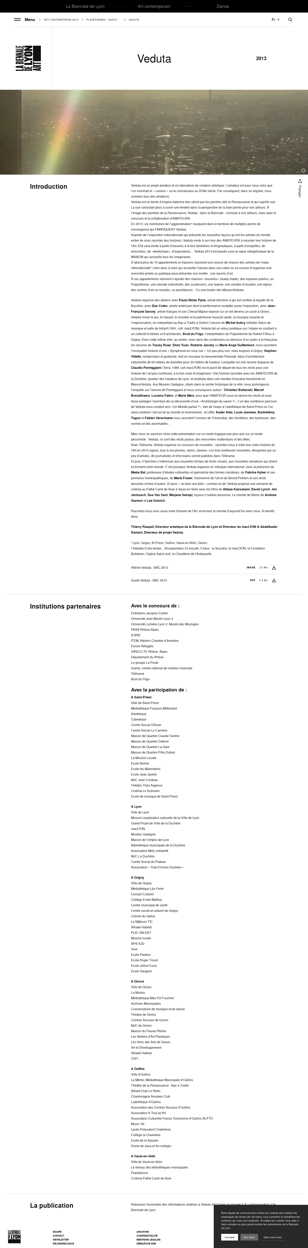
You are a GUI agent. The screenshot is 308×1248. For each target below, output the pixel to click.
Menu (24, 20)
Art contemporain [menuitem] (154, 6)
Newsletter (61, 1239)
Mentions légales (148, 1239)
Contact (58, 1235)
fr (276, 19)
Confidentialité (147, 1235)
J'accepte (229, 1237)
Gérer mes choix (273, 1237)
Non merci (249, 1237)
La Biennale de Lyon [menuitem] (85, 6)
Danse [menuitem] (223, 6)
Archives (143, 1231)
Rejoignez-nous (63, 1243)
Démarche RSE (146, 1243)
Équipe (57, 1231)
